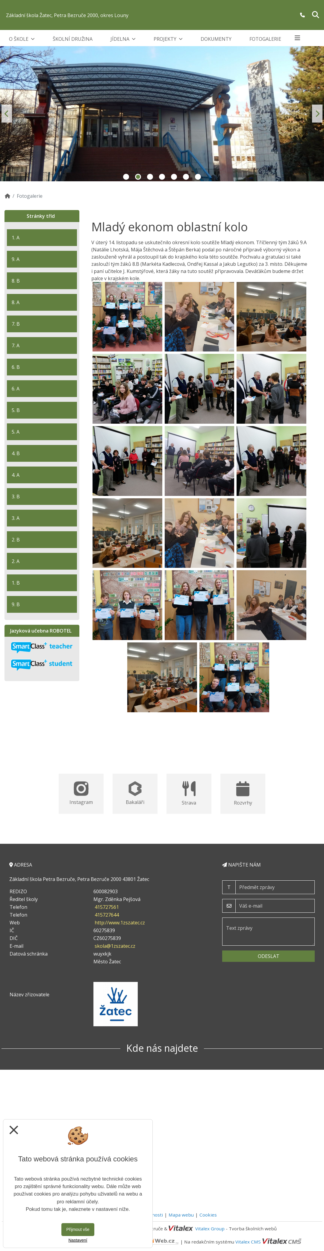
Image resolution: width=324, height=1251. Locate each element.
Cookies (208, 1215)
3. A (15, 518)
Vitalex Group (210, 1229)
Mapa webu (181, 1215)
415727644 (107, 915)
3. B (16, 496)
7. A (15, 345)
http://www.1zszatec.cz (120, 922)
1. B (16, 583)
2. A (15, 561)
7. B (16, 324)
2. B (16, 539)
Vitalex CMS (248, 1241)
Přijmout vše (77, 1229)
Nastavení (77, 1240)
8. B (16, 280)
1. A (15, 237)
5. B (16, 410)
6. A (15, 388)
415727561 (107, 907)
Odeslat (268, 956)
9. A (15, 259)
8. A (15, 302)
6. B (16, 367)
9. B (16, 604)
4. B (16, 453)
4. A (15, 475)
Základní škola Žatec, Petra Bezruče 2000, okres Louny (67, 15)
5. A (15, 431)
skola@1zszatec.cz (115, 946)
